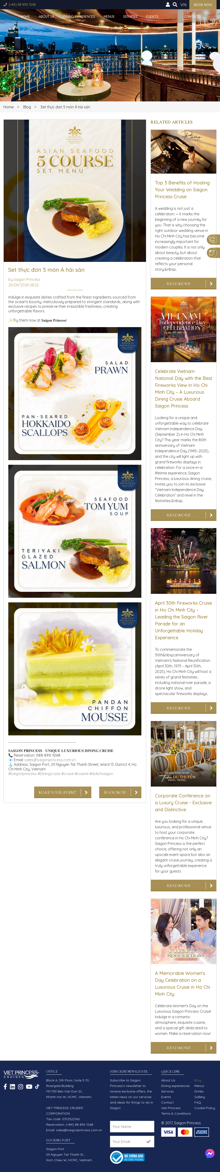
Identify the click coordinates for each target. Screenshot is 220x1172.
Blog (171, 17)
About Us (46, 17)
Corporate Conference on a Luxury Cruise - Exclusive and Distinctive (183, 802)
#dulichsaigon (101, 773)
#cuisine (82, 773)
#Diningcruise (49, 773)
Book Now (115, 792)
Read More (178, 283)
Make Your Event (57, 792)
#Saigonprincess (22, 773)
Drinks (199, 1091)
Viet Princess (171, 1108)
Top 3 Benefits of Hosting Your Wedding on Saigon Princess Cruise (182, 189)
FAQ (197, 1102)
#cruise (67, 773)
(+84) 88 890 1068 (22, 5)
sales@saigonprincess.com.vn (50, 760)
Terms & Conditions (176, 1113)
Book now (203, 5)
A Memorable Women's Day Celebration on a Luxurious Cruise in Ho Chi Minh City (182, 983)
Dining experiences (79, 17)
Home (25, 17)
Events (152, 17)
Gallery (199, 1097)
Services (130, 17)
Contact (191, 17)
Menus (109, 17)
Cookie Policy (204, 1108)
